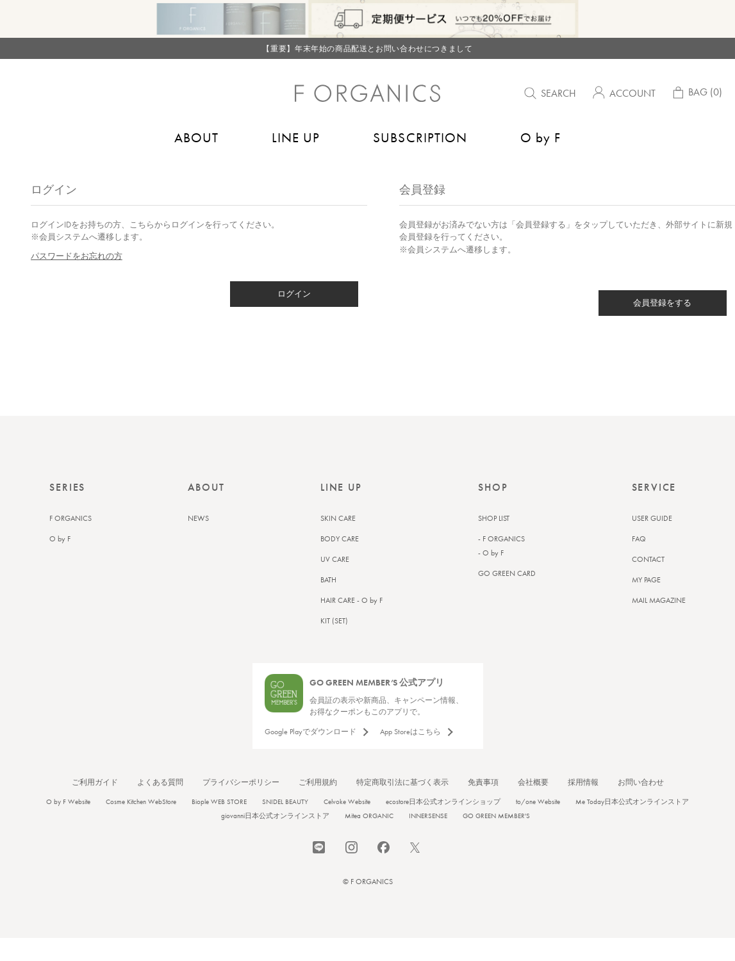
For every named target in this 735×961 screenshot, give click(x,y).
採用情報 (583, 809)
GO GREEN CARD (507, 600)
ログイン (294, 320)
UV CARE (334, 586)
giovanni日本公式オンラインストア (275, 842)
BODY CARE (339, 566)
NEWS (198, 545)
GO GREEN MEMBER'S (496, 842)
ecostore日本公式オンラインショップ (443, 828)
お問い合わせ (641, 809)
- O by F (491, 580)
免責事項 (483, 809)
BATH (328, 607)
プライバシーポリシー (240, 809)
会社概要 (533, 809)
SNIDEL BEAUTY (285, 828)
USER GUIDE (652, 545)
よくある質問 (160, 809)
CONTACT (648, 586)
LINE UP (296, 137)
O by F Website (68, 828)
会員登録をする (662, 329)
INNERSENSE (428, 842)
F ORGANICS (70, 545)
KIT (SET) (334, 648)
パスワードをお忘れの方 (76, 282)
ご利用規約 (318, 809)
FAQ (639, 566)
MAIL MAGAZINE (659, 627)
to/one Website (538, 828)
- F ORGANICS (501, 566)
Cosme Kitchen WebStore (141, 828)
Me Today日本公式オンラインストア (632, 828)
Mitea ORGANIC (369, 842)
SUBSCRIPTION (420, 137)
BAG (696, 95)
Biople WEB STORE (219, 828)
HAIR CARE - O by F (351, 627)
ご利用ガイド (95, 809)
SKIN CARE (338, 545)
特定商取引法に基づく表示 (402, 809)
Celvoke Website (347, 828)
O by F (540, 137)
